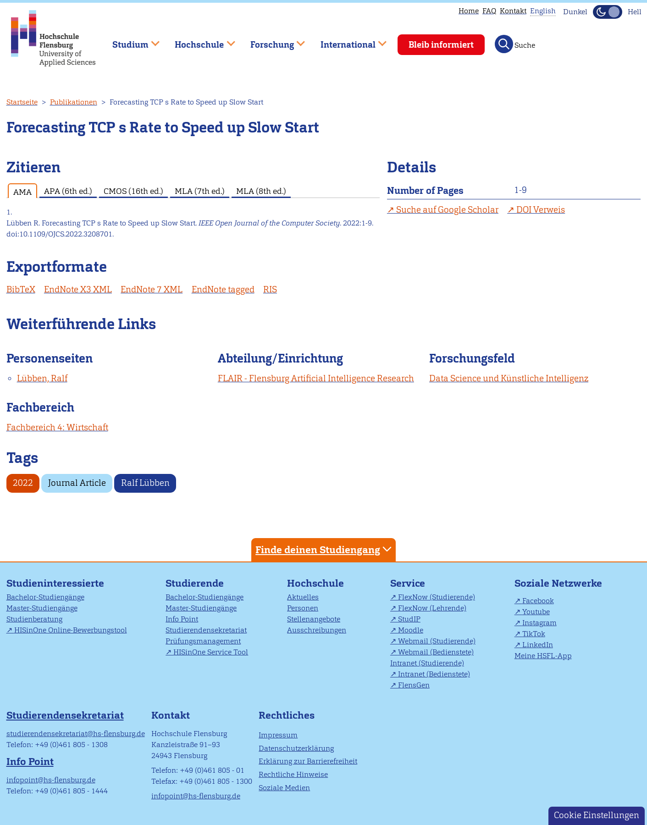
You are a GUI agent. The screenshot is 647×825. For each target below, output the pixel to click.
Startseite (22, 102)
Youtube (536, 611)
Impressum (278, 735)
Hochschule (315, 583)
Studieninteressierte (55, 583)
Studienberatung (34, 619)
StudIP (409, 619)
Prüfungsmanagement (203, 641)
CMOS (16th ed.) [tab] (133, 191)
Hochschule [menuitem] (198, 40)
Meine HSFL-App (543, 655)
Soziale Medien (284, 787)
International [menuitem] (347, 40)
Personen (302, 608)
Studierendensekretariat (206, 630)
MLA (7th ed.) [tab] (200, 191)
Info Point (182, 619)
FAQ (489, 11)
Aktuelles (303, 597)
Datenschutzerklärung (296, 748)
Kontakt (513, 11)
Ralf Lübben (145, 483)
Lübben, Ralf (42, 378)
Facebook (538, 600)
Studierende (195, 583)
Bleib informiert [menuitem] (441, 44)
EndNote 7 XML (151, 289)
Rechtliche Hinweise (293, 774)
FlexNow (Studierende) (436, 597)
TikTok (533, 633)
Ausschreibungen (316, 630)
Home (469, 11)
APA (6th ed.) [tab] (68, 191)
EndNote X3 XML (78, 289)
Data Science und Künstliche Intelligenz (508, 378)
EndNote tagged (223, 289)
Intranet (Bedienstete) (434, 674)
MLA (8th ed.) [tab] (261, 191)
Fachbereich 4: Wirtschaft (57, 427)
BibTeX (20, 289)
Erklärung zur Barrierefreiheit (308, 761)
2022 (23, 483)
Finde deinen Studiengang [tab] (324, 549)
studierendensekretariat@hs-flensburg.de (75, 733)
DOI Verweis (540, 209)
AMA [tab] (22, 192)
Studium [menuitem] (129, 40)
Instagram (539, 622)
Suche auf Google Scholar (447, 209)
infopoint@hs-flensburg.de (50, 780)
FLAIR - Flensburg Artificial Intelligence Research (316, 378)
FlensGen (414, 685)
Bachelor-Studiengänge (45, 597)
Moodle (410, 630)
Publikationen (73, 102)
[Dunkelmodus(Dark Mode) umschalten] (607, 12)
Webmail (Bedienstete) (436, 652)
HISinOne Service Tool (210, 652)
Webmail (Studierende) (437, 641)
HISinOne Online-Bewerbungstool (70, 630)
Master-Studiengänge (41, 608)
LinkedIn (537, 644)
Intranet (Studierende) (427, 663)
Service (407, 583)
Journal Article (77, 483)
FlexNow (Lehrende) (432, 608)
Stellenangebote (313, 619)
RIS (270, 289)
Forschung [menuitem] (271, 40)
